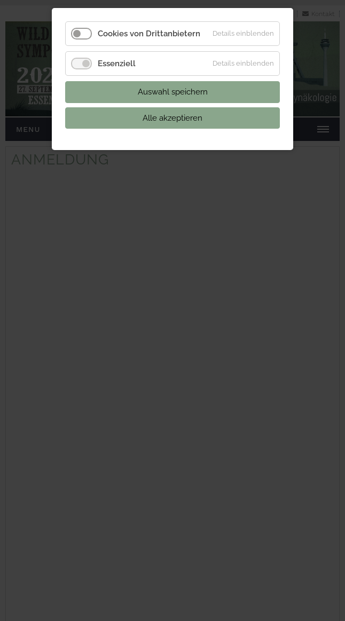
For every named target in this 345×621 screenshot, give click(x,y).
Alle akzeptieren (172, 118)
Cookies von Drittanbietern (149, 33)
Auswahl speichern (173, 92)
